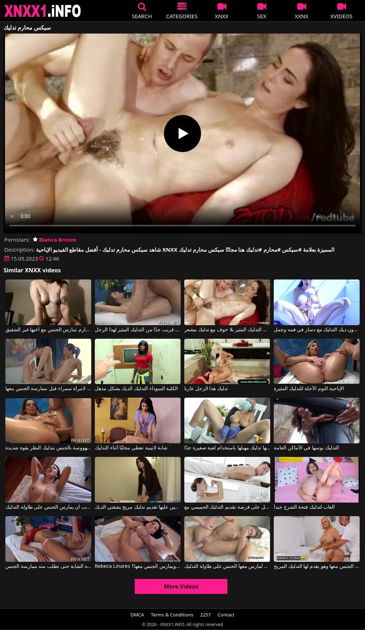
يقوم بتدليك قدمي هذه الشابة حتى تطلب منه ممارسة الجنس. (48, 566)
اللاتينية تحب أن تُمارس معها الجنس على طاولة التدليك (227, 566)
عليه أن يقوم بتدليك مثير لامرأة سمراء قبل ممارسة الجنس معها (48, 389)
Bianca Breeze (54, 239)
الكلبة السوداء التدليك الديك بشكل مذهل (136, 389)
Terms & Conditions (172, 614)
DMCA (137, 614)
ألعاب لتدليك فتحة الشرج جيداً (304, 507)
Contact (226, 614)
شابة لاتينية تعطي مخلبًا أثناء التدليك (131, 448)
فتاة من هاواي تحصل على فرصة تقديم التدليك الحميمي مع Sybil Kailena (227, 507)
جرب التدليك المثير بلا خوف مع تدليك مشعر (227, 330)
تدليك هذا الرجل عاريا (206, 389)
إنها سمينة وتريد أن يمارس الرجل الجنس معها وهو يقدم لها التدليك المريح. (317, 566)
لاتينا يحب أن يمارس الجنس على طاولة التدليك (48, 507)
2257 (205, 614)
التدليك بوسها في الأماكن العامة (306, 448)
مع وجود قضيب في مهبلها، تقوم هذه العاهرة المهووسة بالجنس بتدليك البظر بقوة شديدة (48, 448)
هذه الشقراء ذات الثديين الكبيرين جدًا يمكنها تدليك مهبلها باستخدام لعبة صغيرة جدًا (227, 448)
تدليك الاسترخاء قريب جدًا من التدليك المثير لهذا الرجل (138, 330)
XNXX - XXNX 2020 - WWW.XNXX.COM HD (43, 11)
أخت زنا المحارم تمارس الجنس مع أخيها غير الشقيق (48, 330)
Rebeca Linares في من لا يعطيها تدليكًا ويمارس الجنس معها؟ (138, 566)
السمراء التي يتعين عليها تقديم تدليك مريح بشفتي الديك (138, 507)
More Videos (181, 586)
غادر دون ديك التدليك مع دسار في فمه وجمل (317, 330)
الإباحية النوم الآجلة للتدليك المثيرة (309, 389)
